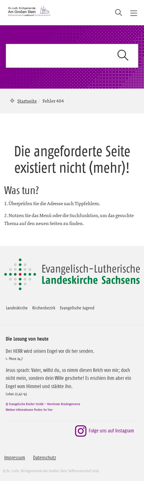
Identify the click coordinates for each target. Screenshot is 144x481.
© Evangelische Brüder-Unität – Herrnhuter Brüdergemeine (43, 404)
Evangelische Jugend (77, 308)
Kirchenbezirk (43, 308)
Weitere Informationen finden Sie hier (29, 409)
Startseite (27, 101)
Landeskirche (17, 308)
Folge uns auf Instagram (104, 431)
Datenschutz (44, 458)
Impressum (14, 458)
